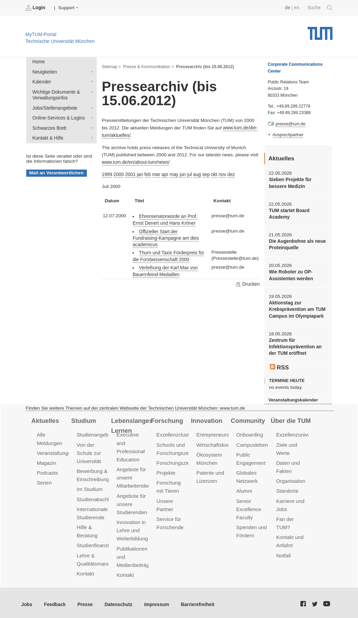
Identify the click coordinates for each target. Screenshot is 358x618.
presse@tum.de (290, 124)
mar (155, 174)
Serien (44, 481)
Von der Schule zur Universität (89, 452)
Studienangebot (94, 434)
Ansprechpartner (288, 134)
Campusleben (252, 443)
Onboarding (249, 434)
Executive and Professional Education (132, 442)
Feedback (54, 600)
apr (164, 174)
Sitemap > (111, 66)
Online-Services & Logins (90, 117)
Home (38, 61)
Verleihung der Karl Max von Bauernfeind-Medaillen (165, 264)
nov (221, 174)
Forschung (167, 419)
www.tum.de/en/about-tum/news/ (135, 161)
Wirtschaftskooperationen (225, 443)
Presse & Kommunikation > (148, 66)
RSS (279, 365)
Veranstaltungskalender (292, 398)
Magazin (46, 461)
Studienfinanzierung (99, 543)
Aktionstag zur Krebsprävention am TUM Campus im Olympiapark (297, 309)
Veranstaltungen (55, 452)
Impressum (155, 600)
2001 (130, 174)
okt (213, 174)
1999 (107, 174)
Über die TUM (291, 419)
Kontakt (85, 571)
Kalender (90, 81)
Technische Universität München (320, 31)
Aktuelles (45, 419)
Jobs (26, 600)
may (173, 174)
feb (147, 174)
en (296, 7)
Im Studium (90, 487)
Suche (320, 8)
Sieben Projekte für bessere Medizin (290, 183)
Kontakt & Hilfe (90, 136)
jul (189, 174)
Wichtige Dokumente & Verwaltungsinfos (90, 91)
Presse (84, 600)
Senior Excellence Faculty (248, 507)
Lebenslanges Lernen (131, 424)
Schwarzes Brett (90, 127)
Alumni (244, 489)
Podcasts (47, 471)
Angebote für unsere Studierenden (131, 494)
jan (140, 174)
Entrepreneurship (215, 434)
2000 (118, 174)
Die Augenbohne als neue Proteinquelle (297, 244)
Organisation (290, 479)
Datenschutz (117, 600)
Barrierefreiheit (196, 600)
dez (230, 174)
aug (196, 174)
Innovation (206, 419)
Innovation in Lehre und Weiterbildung (131, 520)
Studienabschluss (96, 497)
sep (205, 174)
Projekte (165, 471)
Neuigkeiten (90, 71)
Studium (83, 419)
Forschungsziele (174, 461)
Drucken (248, 277)
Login (36, 8)
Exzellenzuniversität (298, 434)
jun (182, 174)
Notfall (283, 553)
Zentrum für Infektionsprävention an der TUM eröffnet (295, 346)
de (288, 7)
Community (248, 419)
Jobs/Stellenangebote (90, 107)
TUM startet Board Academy (289, 213)
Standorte (287, 489)
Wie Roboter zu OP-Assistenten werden (290, 275)
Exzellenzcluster (174, 434)
